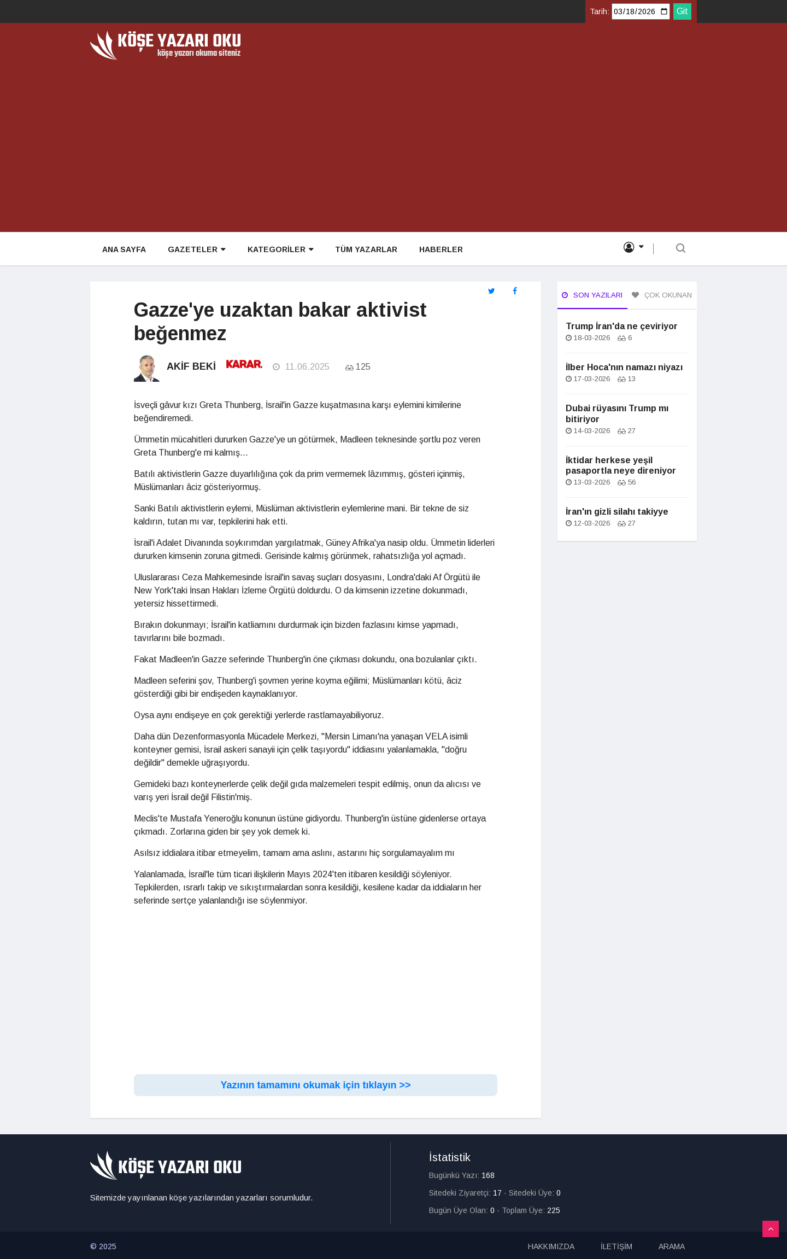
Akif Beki (191, 366)
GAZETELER (195, 249)
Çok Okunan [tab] (662, 295)
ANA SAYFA (123, 249)
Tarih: (599, 11)
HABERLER (439, 249)
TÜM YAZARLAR (364, 249)
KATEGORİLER (279, 249)
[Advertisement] (393, 142)
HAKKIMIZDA (551, 1244)
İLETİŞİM (616, 1244)
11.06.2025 (300, 366)
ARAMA (672, 1244)
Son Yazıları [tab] (592, 295)
